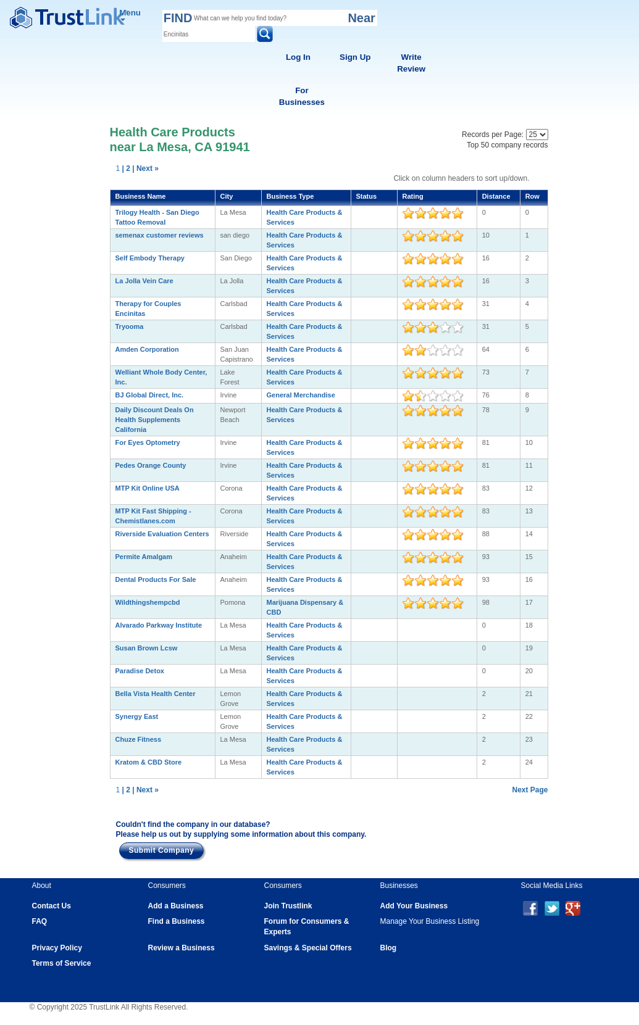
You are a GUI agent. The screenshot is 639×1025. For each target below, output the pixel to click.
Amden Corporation (147, 349)
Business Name (140, 196)
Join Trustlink (288, 906)
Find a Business (176, 921)
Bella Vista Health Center (155, 693)
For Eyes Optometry (147, 442)
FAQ (40, 921)
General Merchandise (301, 395)
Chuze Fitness (138, 739)
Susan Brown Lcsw (146, 648)
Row (532, 196)
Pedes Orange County (150, 465)
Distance (496, 196)
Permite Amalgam (144, 556)
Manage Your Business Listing (430, 921)
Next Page (530, 790)
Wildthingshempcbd (147, 602)
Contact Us (51, 906)
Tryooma (129, 326)
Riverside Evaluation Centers (162, 533)
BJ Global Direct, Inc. (149, 395)
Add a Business (176, 906)
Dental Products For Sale (155, 579)
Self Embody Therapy (150, 258)
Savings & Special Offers (308, 948)
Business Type (290, 196)
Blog (388, 948)
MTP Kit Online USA (147, 488)
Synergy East (137, 716)
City (226, 196)
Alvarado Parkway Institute (159, 625)
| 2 (126, 168)
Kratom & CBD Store (148, 762)
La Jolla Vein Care (144, 280)
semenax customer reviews (159, 235)
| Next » (145, 168)
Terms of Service (61, 963)
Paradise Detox (139, 670)
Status (366, 196)
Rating (413, 196)
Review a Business (181, 948)
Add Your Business (414, 906)
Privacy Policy (57, 948)
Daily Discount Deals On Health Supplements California (154, 419)
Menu (130, 14)
